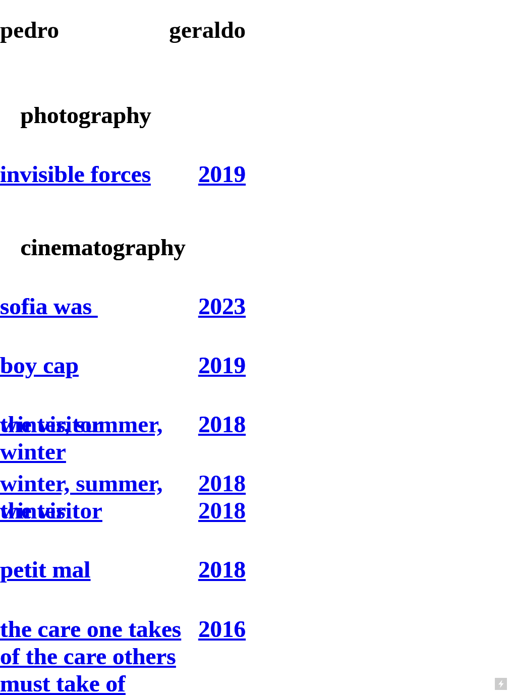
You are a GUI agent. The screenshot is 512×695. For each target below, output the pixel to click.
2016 (222, 629)
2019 (222, 174)
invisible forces (75, 174)
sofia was (49, 306)
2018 (222, 424)
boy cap (39, 365)
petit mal (45, 569)
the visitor (51, 510)
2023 (222, 306)
